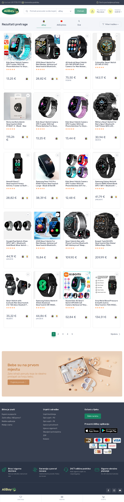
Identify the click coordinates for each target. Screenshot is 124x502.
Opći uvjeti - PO (49, 411)
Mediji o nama (7, 418)
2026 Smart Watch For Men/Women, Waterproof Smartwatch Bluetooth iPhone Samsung (46, 65)
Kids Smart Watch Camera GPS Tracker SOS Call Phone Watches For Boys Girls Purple (77, 123)
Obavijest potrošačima (52, 425)
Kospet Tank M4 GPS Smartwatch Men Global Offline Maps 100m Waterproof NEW (105, 239)
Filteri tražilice (109, 24)
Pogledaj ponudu (18, 375)
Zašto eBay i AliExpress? (11, 411)
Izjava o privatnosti (50, 418)
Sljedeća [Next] (115, 327)
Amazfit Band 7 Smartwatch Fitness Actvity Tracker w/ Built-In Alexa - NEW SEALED (16, 181)
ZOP (44, 428)
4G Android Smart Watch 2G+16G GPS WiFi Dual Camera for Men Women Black (76, 65)
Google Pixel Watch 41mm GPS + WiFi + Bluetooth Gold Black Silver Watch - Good (17, 239)
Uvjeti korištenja (49, 407)
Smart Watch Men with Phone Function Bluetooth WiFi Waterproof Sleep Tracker (77, 239)
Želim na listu (92, 409)
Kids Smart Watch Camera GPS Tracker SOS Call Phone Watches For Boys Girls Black (47, 123)
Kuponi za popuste (9, 407)
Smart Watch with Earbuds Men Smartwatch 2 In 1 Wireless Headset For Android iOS (17, 297)
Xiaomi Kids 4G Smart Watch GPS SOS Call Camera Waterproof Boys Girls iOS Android (76, 297)
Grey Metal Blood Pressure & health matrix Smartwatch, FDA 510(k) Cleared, (106, 297)
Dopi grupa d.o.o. (30, 493)
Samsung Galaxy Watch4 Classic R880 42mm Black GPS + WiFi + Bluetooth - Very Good (106, 181)
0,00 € (118, 11)
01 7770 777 (16, 2)
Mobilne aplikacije (8, 414)
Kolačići (46, 432)
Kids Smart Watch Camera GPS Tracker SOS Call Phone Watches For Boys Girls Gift (17, 65)
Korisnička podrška (32, 2)
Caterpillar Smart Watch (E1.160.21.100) (105, 64)
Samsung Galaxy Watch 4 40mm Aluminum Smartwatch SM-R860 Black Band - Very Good (46, 297)
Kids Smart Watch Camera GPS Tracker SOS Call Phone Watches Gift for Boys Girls (77, 181)
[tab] (61, 23)
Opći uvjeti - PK (49, 414)
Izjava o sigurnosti (50, 421)
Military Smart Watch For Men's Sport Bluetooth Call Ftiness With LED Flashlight (105, 123)
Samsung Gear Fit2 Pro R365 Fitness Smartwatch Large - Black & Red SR (47, 181)
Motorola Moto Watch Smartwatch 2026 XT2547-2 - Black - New (16, 123)
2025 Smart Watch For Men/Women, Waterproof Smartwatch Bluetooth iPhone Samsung (46, 239)
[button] (92, 423)
